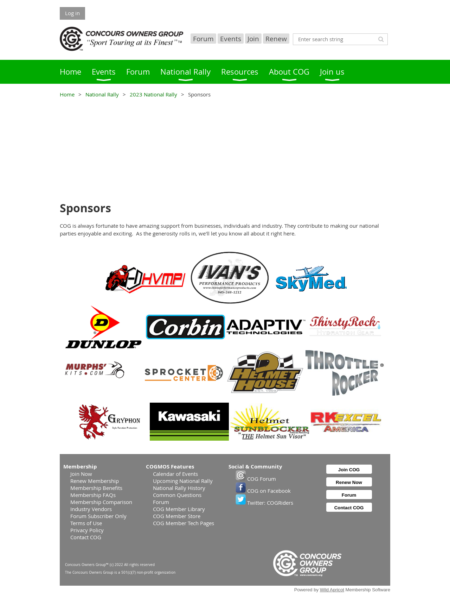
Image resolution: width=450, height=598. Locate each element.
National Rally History (179, 487)
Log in (72, 13)
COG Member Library (179, 508)
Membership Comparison (101, 501)
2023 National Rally (153, 94)
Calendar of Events (175, 473)
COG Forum (256, 478)
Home (67, 94)
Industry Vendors (91, 508)
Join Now (81, 473)
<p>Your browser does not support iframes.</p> (225, 149)
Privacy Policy (87, 530)
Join (253, 38)
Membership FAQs (93, 494)
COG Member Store (176, 516)
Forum (203, 38)
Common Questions (177, 494)
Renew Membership (94, 480)
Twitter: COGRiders (264, 502)
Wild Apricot (332, 589)
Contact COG (85, 537)
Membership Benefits (96, 487)
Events (230, 38)
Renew (276, 38)
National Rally (102, 94)
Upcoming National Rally (183, 480)
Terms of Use (86, 523)
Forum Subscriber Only (98, 516)
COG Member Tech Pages (183, 523)
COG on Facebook (263, 490)
